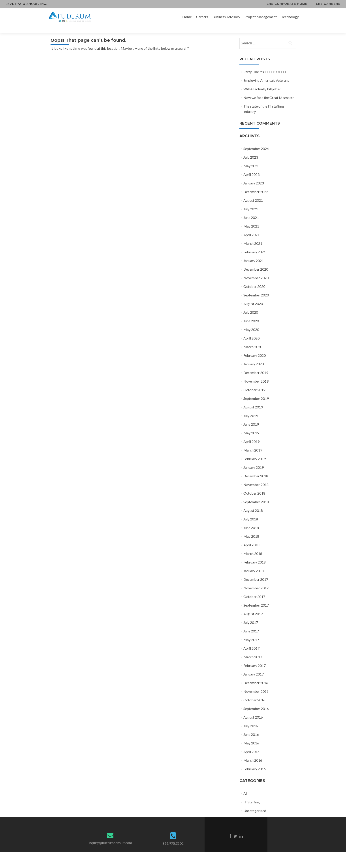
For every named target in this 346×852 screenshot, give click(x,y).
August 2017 (253, 606)
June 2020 (251, 313)
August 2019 (253, 399)
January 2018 (253, 563)
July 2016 (250, 718)
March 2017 (252, 649)
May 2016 (251, 735)
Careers (202, 17)
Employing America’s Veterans (266, 72)
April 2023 (251, 167)
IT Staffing (251, 794)
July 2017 (250, 615)
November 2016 (256, 683)
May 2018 (251, 528)
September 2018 (256, 494)
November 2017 (256, 580)
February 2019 (254, 451)
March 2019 (252, 442)
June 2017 (251, 623)
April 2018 (251, 537)
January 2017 (253, 666)
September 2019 (256, 391)
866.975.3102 (173, 835)
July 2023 (250, 149)
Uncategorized (254, 803)
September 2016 (256, 701)
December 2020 (255, 261)
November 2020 (256, 270)
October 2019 (254, 382)
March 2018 (252, 546)
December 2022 (255, 184)
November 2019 (256, 373)
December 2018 (255, 468)
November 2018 (256, 477)
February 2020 (254, 347)
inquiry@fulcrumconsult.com (110, 835)
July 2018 (250, 511)
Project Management (260, 17)
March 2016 (252, 752)
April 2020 (251, 330)
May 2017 (251, 632)
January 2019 (253, 459)
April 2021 (251, 227)
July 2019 (250, 408)
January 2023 (253, 175)
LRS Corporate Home (287, 4)
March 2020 (252, 339)
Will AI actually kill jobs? (261, 81)
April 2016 (251, 744)
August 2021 (253, 192)
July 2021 (250, 201)
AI (245, 786)
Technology (290, 17)
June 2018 (251, 520)
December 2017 (255, 571)
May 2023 (251, 158)
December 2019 (255, 365)
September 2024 (256, 141)
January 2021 (253, 253)
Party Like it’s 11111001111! (265, 64)
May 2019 (251, 425)
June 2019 (251, 416)
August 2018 (253, 503)
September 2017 (256, 597)
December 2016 (255, 675)
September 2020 (256, 287)
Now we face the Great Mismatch (268, 90)
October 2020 (254, 279)
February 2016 (254, 761)
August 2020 (253, 296)
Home (187, 17)
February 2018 (254, 554)
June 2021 (251, 210)
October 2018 (254, 485)
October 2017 (254, 589)
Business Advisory (226, 17)
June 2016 (251, 727)
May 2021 (251, 218)
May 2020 (251, 322)
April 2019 (251, 434)
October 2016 (254, 692)
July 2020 (250, 304)
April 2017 (251, 640)
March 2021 (252, 235)
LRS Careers (328, 4)
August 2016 (253, 709)
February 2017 (254, 658)
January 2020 (253, 356)
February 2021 (254, 244)
